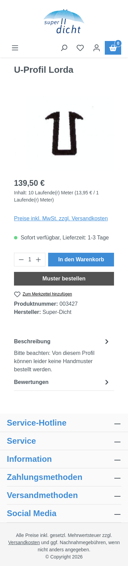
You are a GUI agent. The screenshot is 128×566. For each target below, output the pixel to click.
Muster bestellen (63, 278)
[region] (64, 133)
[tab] (62, 355)
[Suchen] (64, 48)
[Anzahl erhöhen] (38, 259)
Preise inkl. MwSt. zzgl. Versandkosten (61, 218)
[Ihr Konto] (96, 48)
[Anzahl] (30, 259)
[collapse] (117, 477)
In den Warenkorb (81, 259)
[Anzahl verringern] (21, 259)
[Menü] (15, 48)
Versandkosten (24, 542)
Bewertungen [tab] (62, 382)
